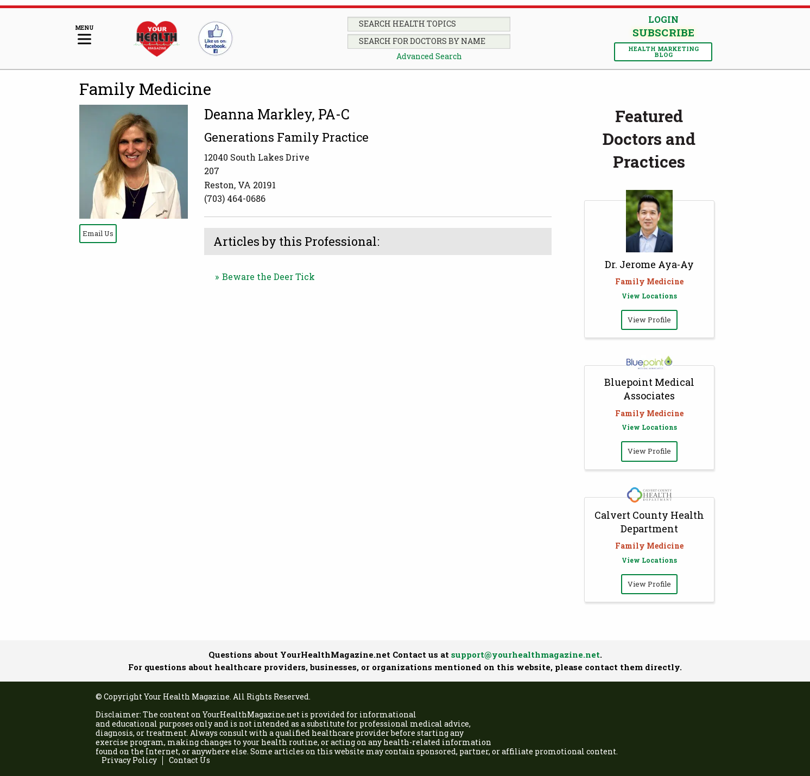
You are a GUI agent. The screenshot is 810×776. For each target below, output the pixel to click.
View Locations (649, 295)
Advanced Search (429, 56)
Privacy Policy (129, 760)
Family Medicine (145, 88)
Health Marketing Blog (663, 51)
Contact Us (189, 760)
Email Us (98, 233)
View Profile (649, 320)
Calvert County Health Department (649, 521)
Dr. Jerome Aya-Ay (649, 264)
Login (663, 19)
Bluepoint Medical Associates (649, 389)
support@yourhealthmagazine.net (525, 654)
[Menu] (84, 35)
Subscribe (663, 33)
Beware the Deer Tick (268, 276)
